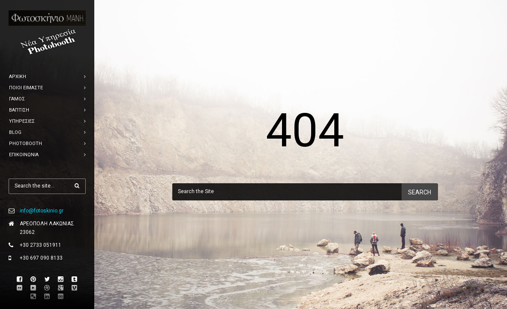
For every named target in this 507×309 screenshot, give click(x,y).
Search (419, 192)
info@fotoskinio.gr (41, 211)
